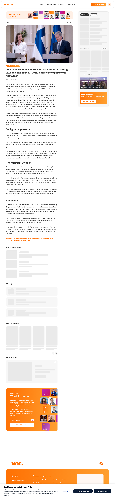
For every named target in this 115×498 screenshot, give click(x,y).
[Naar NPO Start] (101, 463)
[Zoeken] (87, 4)
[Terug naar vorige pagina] (8, 22)
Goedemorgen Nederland (13, 65)
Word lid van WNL (98, 4)
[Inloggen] (109, 4)
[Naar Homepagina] (8, 4)
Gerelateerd (94, 14)
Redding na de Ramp (60, 480)
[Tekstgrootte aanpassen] (67, 22)
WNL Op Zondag (38, 483)
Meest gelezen (84, 14)
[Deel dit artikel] (71, 22)
